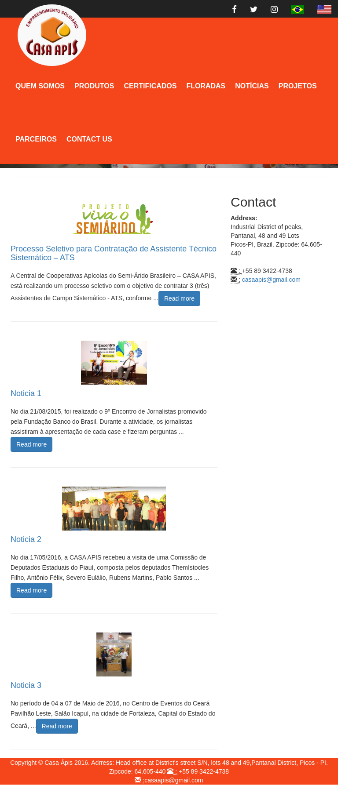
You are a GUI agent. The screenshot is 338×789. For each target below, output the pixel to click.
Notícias (251, 86)
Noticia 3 (26, 685)
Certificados (150, 86)
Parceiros (36, 139)
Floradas (205, 86)
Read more (179, 298)
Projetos (298, 86)
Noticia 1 (26, 393)
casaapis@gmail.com (271, 279)
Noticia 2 (26, 539)
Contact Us (89, 139)
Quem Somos (40, 86)
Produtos (94, 86)
